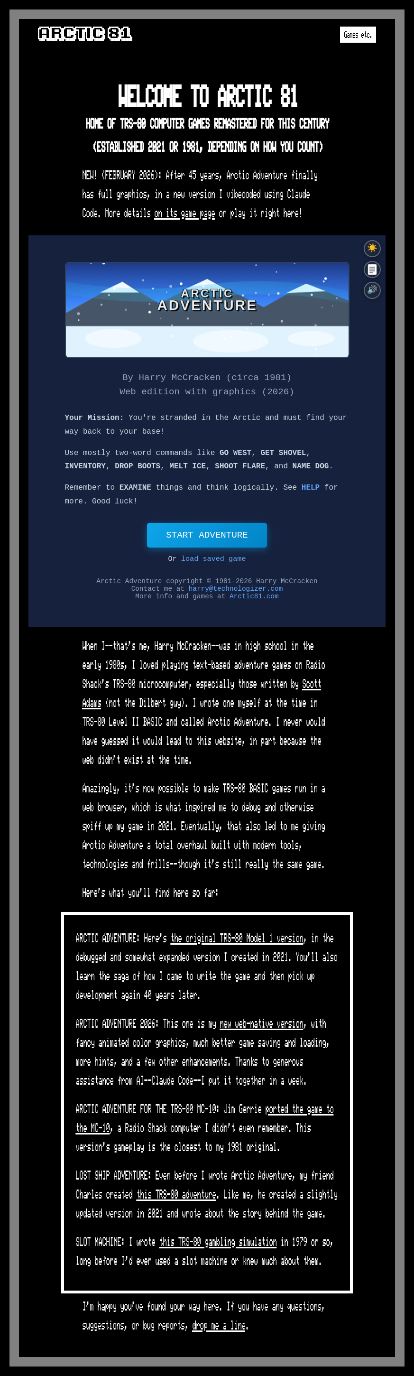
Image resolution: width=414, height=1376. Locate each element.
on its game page (184, 216)
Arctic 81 (84, 33)
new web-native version (261, 1026)
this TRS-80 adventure (176, 1197)
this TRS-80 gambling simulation (217, 1245)
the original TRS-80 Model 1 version (236, 941)
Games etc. (358, 37)
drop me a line (218, 1328)
